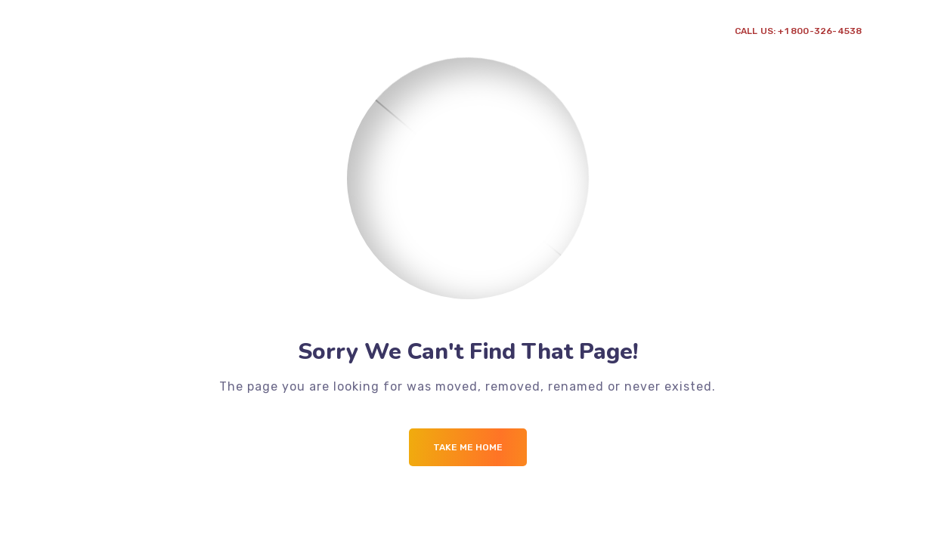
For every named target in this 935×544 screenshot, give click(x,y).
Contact (404, 45)
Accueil (88, 45)
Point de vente (325, 45)
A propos (148, 45)
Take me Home (468, 447)
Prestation (228, 45)
